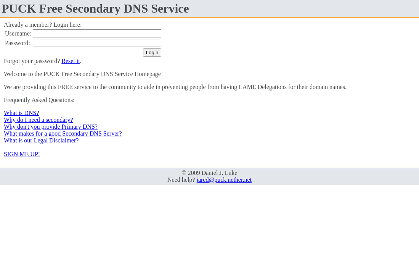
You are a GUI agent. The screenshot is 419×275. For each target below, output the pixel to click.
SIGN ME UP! (22, 154)
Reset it (70, 61)
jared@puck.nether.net (223, 179)
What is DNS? (21, 113)
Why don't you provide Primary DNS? (51, 126)
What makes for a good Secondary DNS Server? (63, 133)
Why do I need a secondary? (38, 119)
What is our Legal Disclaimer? (41, 140)
